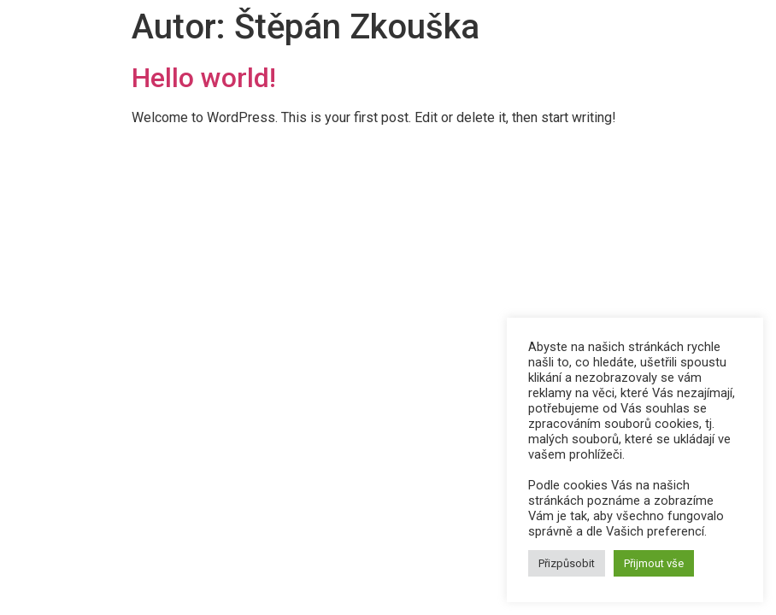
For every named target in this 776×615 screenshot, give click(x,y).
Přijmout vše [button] (654, 563)
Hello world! (204, 78)
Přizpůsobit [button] (566, 563)
